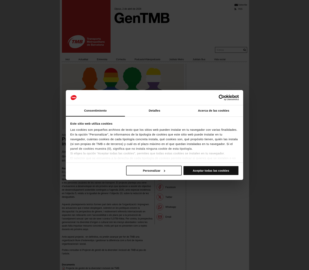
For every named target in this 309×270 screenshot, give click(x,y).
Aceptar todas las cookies (211, 170)
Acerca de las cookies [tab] (213, 110)
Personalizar (154, 170)
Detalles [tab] (154, 110)
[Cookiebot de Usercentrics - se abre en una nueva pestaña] (221, 98)
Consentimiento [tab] (95, 110)
